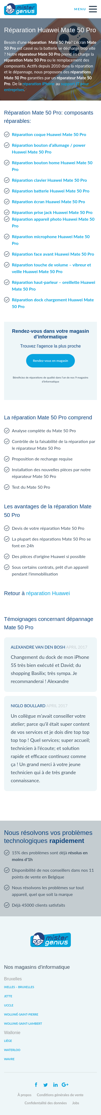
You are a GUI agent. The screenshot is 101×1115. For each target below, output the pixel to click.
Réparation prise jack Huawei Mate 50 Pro (52, 212)
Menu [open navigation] (85, 9)
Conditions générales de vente (60, 1095)
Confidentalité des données (46, 1103)
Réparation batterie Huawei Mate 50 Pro (50, 190)
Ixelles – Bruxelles (19, 987)
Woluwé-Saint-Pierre (21, 1014)
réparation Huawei (48, 593)
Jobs (75, 1103)
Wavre (9, 1059)
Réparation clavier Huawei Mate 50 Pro (49, 180)
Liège (8, 1040)
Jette (8, 996)
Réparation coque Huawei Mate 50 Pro (49, 134)
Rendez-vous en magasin (50, 361)
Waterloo (12, 1050)
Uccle (8, 1005)
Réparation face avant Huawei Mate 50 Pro (53, 253)
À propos (25, 1095)
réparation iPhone (38, 83)
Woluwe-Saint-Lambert (23, 1023)
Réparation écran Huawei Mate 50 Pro (48, 201)
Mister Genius (24, 9)
